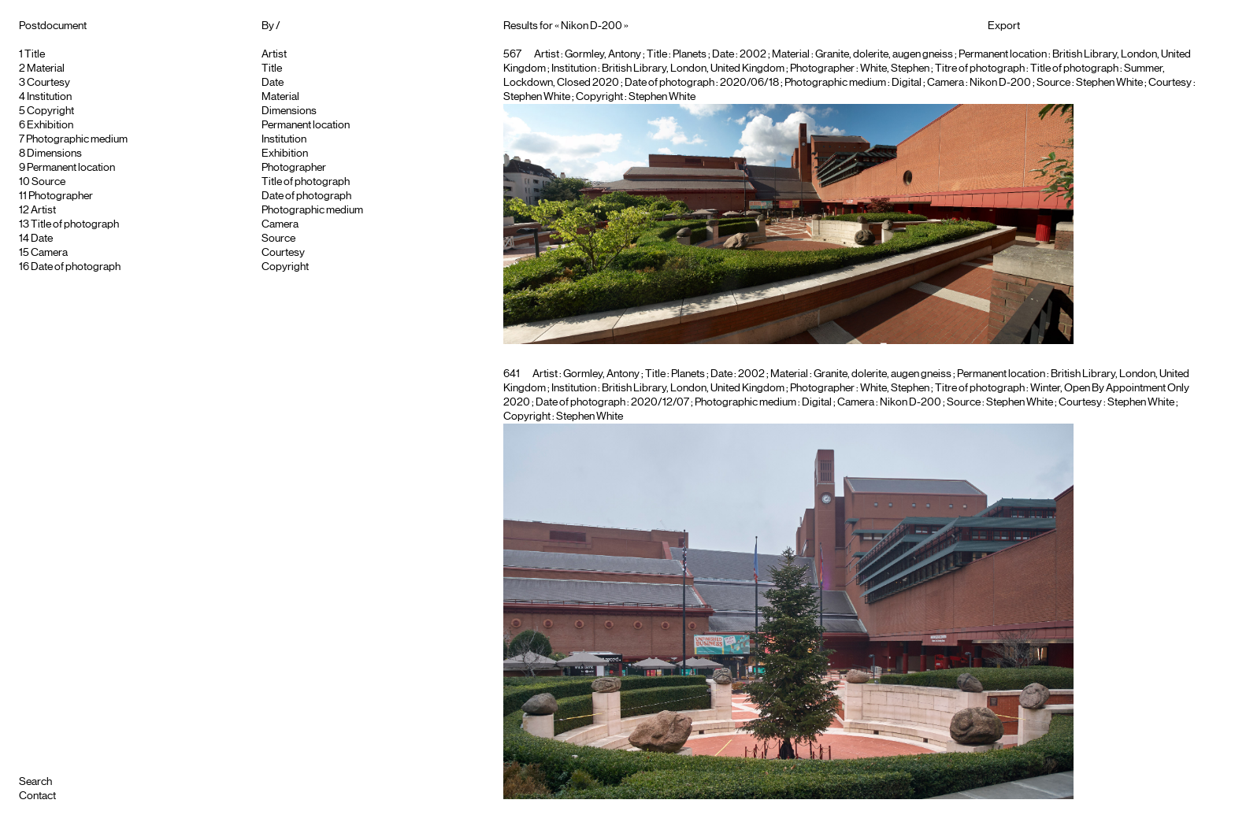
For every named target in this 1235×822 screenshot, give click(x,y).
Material (46, 68)
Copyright (50, 111)
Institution (49, 96)
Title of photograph (75, 224)
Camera (49, 252)
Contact (37, 796)
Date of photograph (76, 266)
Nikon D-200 (1000, 82)
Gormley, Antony (603, 54)
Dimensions (54, 153)
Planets (690, 54)
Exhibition (50, 125)
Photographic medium (77, 139)
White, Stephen (894, 68)
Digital (907, 82)
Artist (43, 210)
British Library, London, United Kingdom (693, 68)
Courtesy (48, 82)
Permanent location (71, 167)
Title (34, 54)
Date (42, 238)
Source (48, 181)
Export (1004, 25)
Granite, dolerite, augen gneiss (884, 54)
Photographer (60, 196)
